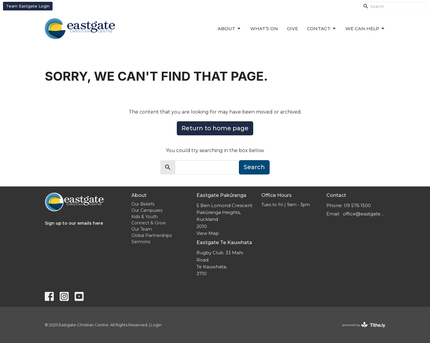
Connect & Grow (148, 223)
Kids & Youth (144, 216)
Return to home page (215, 128)
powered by (363, 325)
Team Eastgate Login (28, 6)
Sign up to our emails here (74, 223)
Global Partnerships (151, 235)
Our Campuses (146, 210)
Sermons (140, 241)
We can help (365, 29)
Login (156, 325)
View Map (207, 233)
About (229, 29)
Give (292, 28)
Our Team (141, 229)
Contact (322, 29)
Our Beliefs (142, 204)
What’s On (264, 28)
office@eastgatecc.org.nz (364, 214)
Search (254, 167)
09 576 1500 (357, 205)
